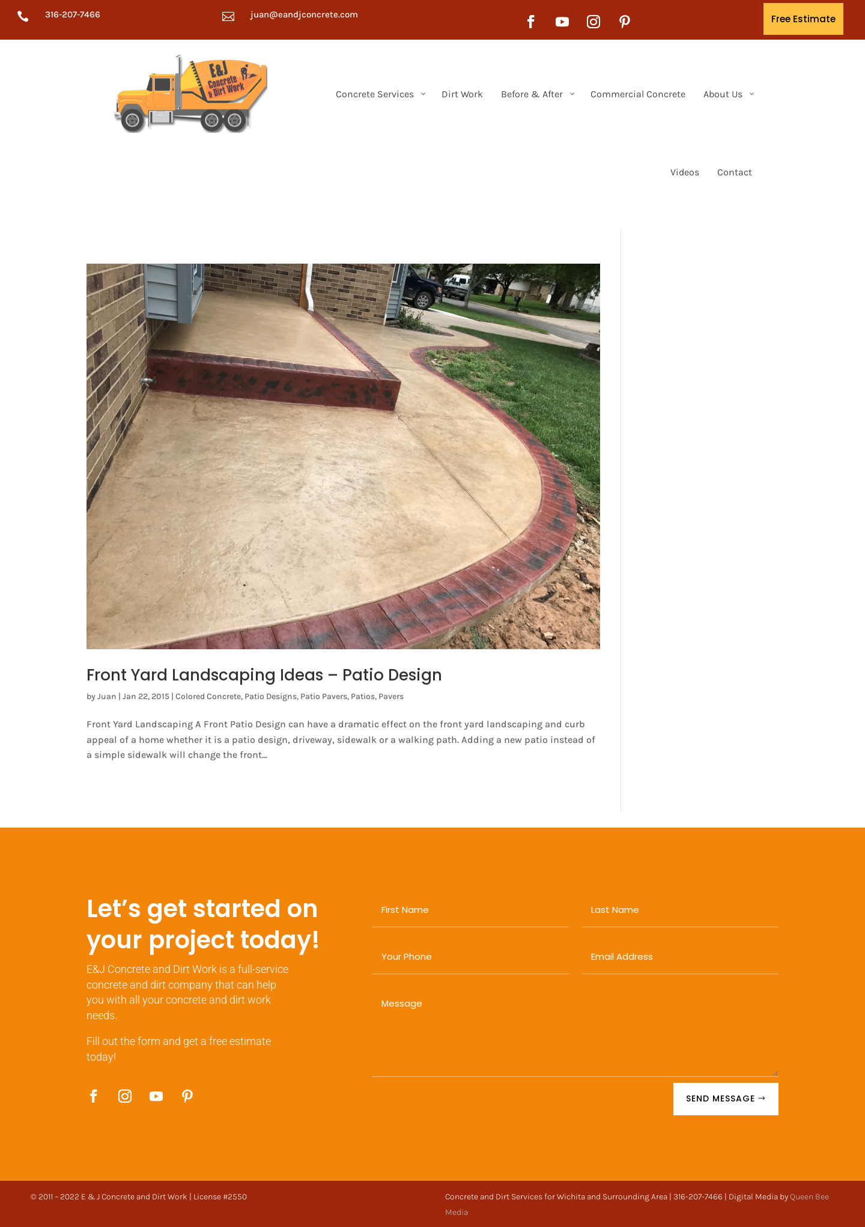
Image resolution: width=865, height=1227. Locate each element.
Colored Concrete (208, 696)
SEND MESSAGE (720, 1098)
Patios (363, 696)
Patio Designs (270, 696)
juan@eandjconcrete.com (304, 14)
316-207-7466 (72, 14)
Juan (107, 696)
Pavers (391, 696)
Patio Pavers (323, 696)
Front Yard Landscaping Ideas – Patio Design (264, 675)
